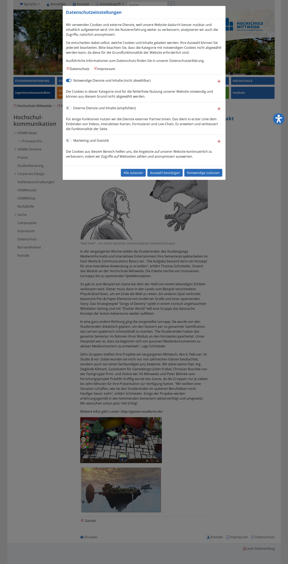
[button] (219, 83)
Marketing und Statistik (91, 140)
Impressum (106, 69)
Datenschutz (79, 69)
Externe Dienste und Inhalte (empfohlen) (104, 108)
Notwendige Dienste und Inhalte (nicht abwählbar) (112, 80)
